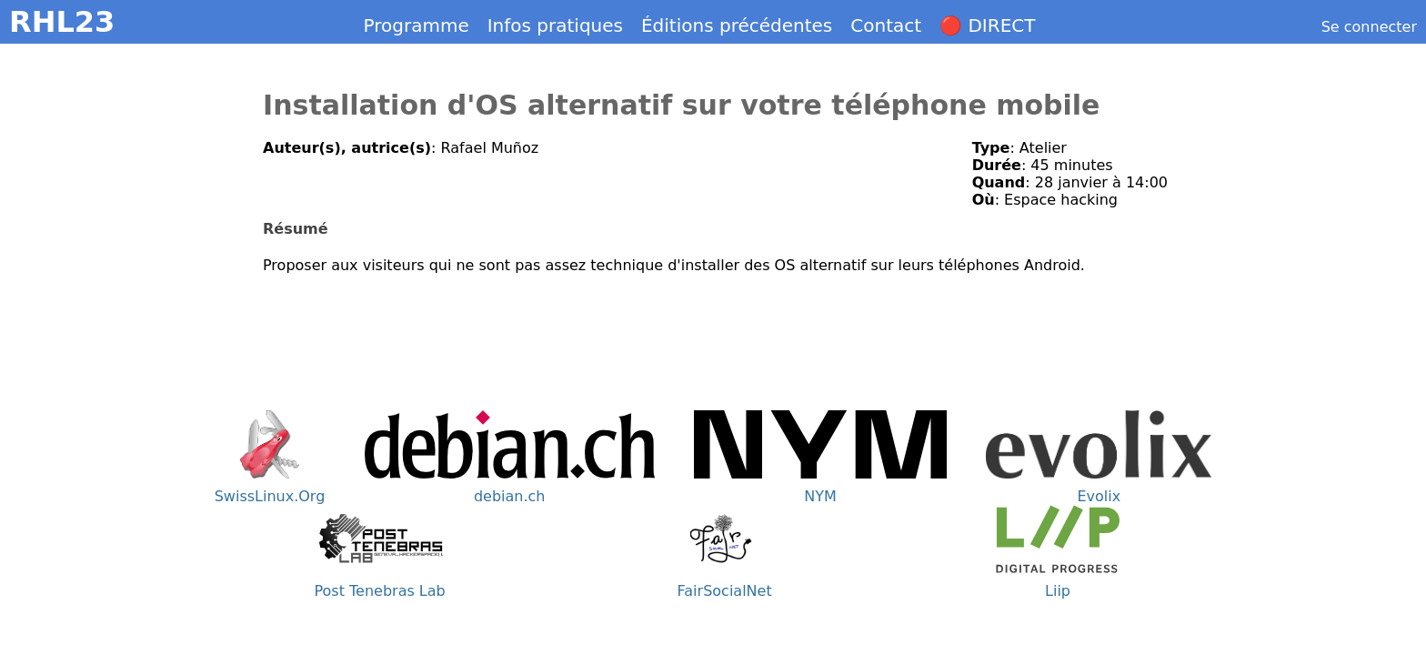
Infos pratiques (555, 25)
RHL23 (62, 22)
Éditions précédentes (736, 25)
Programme (416, 25)
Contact (885, 25)
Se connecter (1369, 26)
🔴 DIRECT (987, 25)
